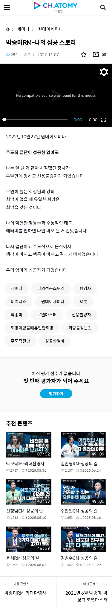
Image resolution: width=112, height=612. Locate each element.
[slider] (35, 119)
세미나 (23, 28)
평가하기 (56, 393)
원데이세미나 (50, 28)
